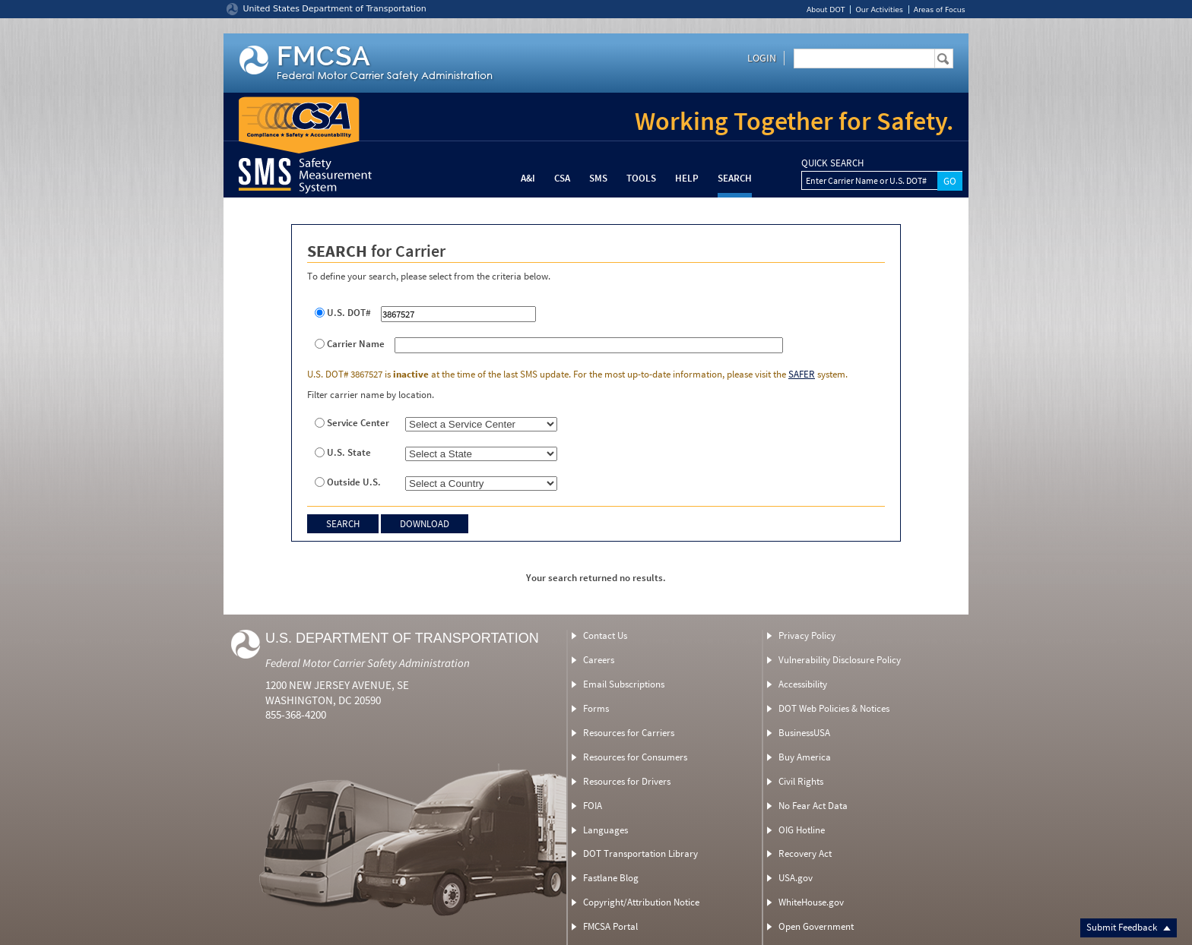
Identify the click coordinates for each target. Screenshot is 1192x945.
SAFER (801, 374)
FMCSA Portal (610, 926)
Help (687, 178)
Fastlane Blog (611, 877)
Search (735, 178)
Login (761, 58)
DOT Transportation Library (640, 853)
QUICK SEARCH (832, 163)
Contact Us (605, 635)
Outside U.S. (354, 482)
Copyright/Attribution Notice (641, 902)
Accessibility (802, 684)
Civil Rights (800, 781)
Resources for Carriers (628, 732)
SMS (598, 178)
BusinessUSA (804, 732)
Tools (641, 178)
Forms (596, 708)
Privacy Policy (806, 635)
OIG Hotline (801, 829)
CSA (562, 178)
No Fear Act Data (813, 805)
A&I (528, 178)
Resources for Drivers (626, 781)
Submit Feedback (1128, 927)
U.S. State (349, 453)
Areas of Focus (939, 9)
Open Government (816, 926)
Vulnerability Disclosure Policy (839, 659)
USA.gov (795, 877)
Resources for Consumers (635, 757)
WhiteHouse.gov (811, 902)
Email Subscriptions (623, 684)
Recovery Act (805, 853)
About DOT (826, 9)
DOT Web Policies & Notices (833, 708)
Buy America (804, 757)
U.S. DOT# (349, 313)
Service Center (358, 423)
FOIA (592, 805)
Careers (598, 659)
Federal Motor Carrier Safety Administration (367, 663)
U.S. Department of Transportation (402, 638)
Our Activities (878, 9)
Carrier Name (356, 344)
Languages (605, 829)
